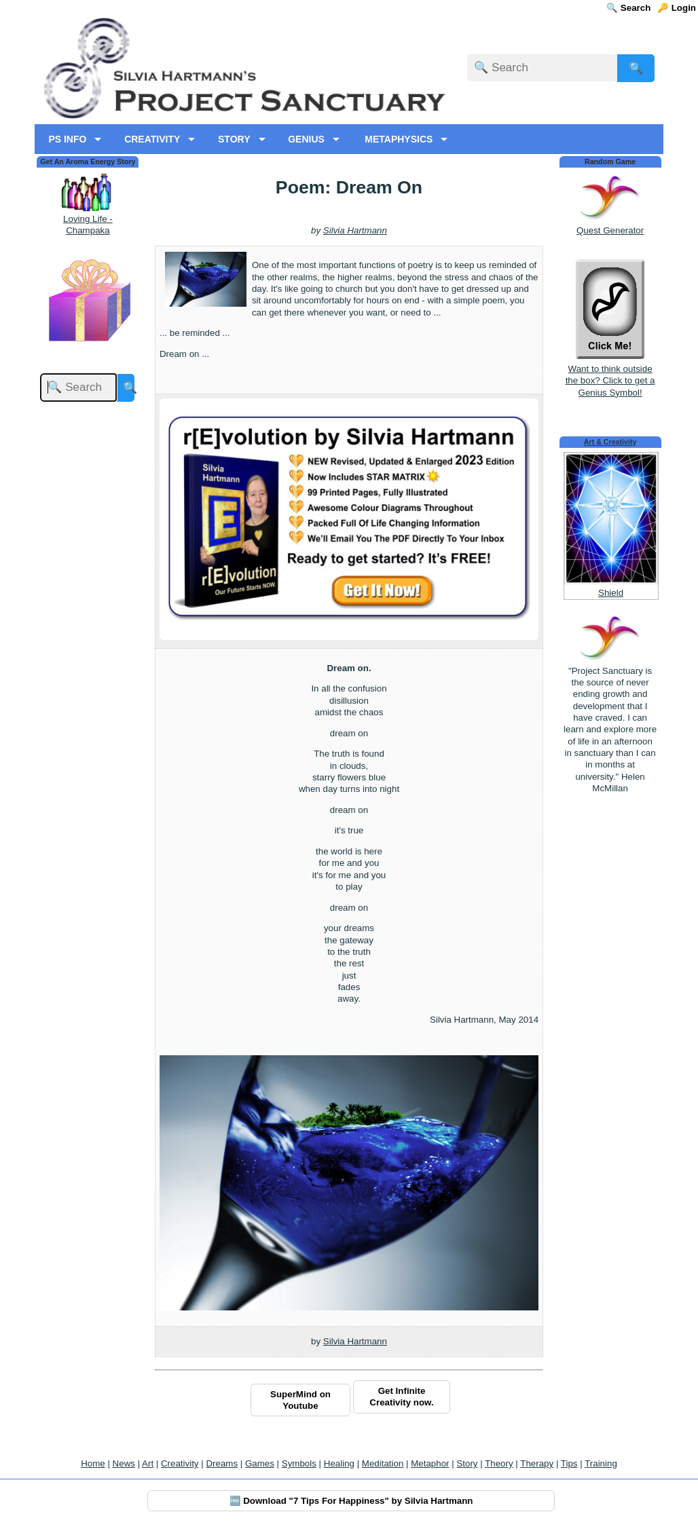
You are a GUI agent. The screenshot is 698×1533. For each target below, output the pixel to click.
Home (93, 1463)
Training (601, 1463)
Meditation (383, 1463)
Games (259, 1463)
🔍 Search (628, 8)
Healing (339, 1463)
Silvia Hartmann (355, 230)
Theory (499, 1463)
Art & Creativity (610, 442)
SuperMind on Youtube (300, 1400)
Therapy (536, 1463)
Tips (569, 1463)
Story (466, 1463)
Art (147, 1463)
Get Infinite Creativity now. (401, 1396)
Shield (610, 593)
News (124, 1463)
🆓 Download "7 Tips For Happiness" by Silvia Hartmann (351, 1501)
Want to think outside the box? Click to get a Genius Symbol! (610, 375)
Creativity (180, 1463)
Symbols (299, 1463)
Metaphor (430, 1463)
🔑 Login (676, 8)
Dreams (222, 1463)
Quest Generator (610, 230)
